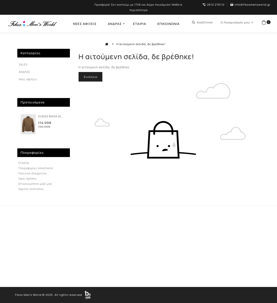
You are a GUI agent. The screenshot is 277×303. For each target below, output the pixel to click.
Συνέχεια (90, 77)
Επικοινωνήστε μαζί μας (35, 184)
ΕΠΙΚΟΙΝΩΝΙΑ (168, 23)
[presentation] (60, 102)
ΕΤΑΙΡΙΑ (139, 23)
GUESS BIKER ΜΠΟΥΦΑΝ (55, 116)
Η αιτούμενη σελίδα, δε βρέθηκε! (140, 44)
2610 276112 (215, 5)
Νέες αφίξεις (28, 79)
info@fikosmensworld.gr (253, 5)
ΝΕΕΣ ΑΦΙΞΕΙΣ (85, 23)
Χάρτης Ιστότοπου (31, 189)
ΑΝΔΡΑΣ (115, 23)
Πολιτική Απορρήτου (32, 173)
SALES (23, 64)
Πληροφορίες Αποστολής (35, 168)
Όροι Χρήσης (27, 178)
